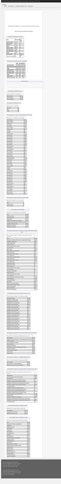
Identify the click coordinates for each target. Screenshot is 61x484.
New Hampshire (5, 67)
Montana (4, 63)
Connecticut (4, 35)
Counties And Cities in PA (34, 6)
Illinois (3, 45)
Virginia (3, 92)
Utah (3, 89)
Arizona (3, 29)
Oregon (3, 78)
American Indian (5, 10)
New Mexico (4, 70)
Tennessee (4, 86)
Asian (3, 12)
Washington (4, 93)
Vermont (3, 91)
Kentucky (4, 50)
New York (4, 71)
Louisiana (4, 52)
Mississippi (4, 60)
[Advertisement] (36, 17)
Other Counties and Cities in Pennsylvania (36, 31)
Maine (3, 53)
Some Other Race (5, 13)
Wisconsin (4, 98)
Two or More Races (6, 15)
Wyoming (4, 99)
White (3, 8)
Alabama (4, 27)
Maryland (4, 54)
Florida (3, 39)
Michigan (4, 57)
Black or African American (7, 9)
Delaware (4, 38)
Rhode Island (4, 82)
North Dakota (4, 74)
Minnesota (4, 59)
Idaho (3, 43)
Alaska (3, 28)
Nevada (3, 65)
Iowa (3, 47)
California (4, 32)
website (18, 479)
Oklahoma (4, 77)
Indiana (3, 46)
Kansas (3, 49)
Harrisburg (43, 6)
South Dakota (5, 85)
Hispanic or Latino (5, 17)
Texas (3, 88)
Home (18, 6)
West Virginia (4, 96)
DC (2, 36)
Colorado (4, 33)
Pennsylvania (5, 79)
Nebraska (4, 64)
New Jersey (4, 68)
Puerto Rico (4, 81)
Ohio (3, 75)
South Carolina (5, 84)
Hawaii (3, 42)
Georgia (3, 40)
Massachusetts (5, 56)
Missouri (3, 61)
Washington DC (5, 95)
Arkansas (4, 31)
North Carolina (5, 72)
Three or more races (6, 16)
